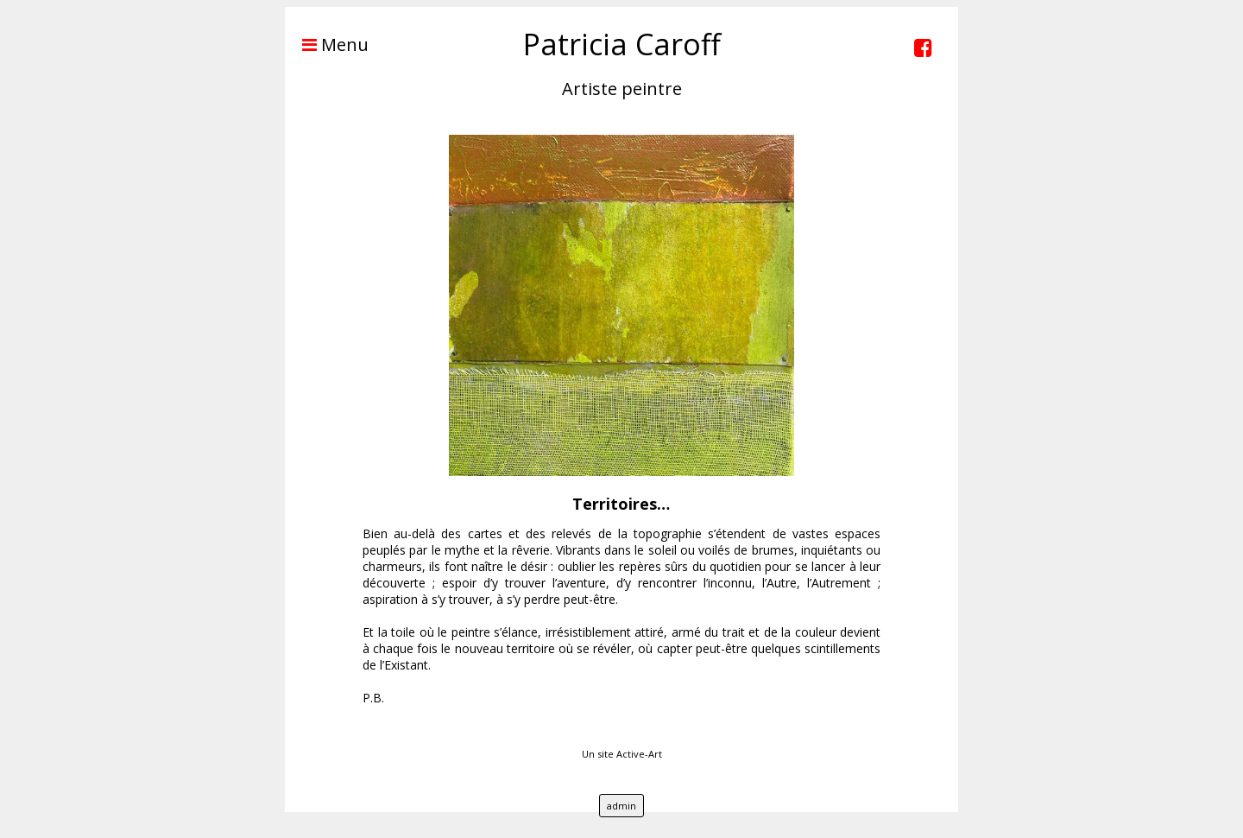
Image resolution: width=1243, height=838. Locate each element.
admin (621, 805)
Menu (327, 44)
